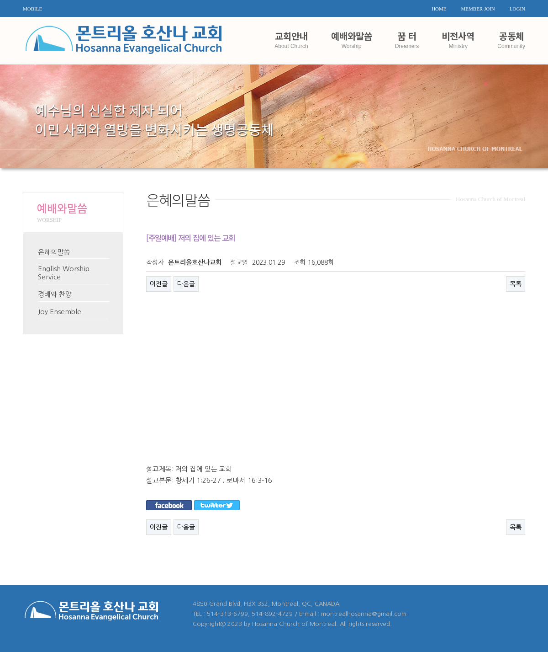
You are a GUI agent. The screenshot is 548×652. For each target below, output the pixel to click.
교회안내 (291, 39)
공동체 (511, 39)
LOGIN (517, 8)
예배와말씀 (351, 39)
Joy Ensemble (59, 311)
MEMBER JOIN (478, 8)
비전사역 (458, 39)
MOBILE (32, 8)
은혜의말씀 (54, 252)
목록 (516, 284)
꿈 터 (407, 39)
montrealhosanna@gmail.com (363, 614)
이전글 (159, 284)
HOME (439, 8)
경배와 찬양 (55, 294)
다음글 (186, 284)
